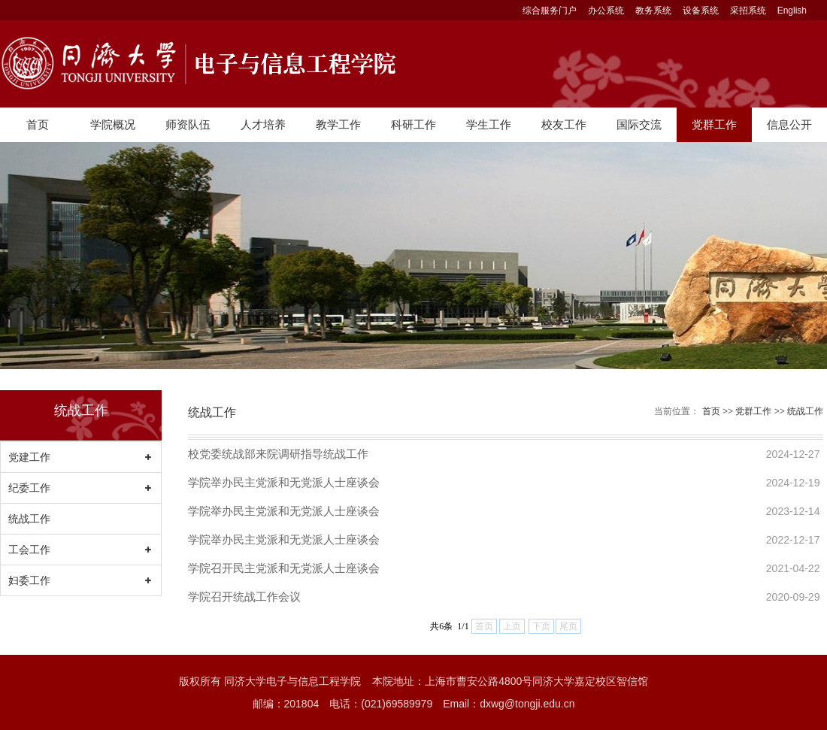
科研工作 (413, 124)
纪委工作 (29, 488)
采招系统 (748, 10)
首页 (37, 124)
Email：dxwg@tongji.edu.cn (508, 704)
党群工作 (714, 124)
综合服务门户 (550, 10)
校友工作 (563, 124)
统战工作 (29, 519)
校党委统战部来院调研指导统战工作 (278, 453)
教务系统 (653, 10)
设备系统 (701, 10)
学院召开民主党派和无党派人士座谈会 (284, 568)
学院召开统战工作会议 (244, 596)
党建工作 (29, 457)
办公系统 (606, 10)
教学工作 (338, 124)
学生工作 (488, 124)
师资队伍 (188, 124)
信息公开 (789, 124)
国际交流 (639, 124)
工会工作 (29, 550)
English (792, 10)
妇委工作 (29, 580)
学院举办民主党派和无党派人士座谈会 (284, 482)
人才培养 (263, 124)
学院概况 (112, 124)
